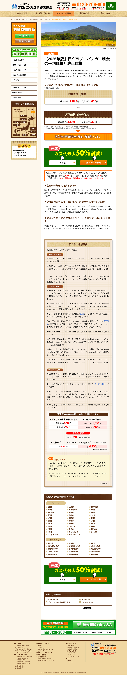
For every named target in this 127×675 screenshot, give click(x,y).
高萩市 (93, 512)
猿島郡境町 (95, 555)
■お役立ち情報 (41, 655)
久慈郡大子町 (96, 546)
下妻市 (50, 532)
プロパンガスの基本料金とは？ (23, 649)
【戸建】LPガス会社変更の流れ (23, 656)
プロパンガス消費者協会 (54, 673)
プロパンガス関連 (19, 75)
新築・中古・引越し (19, 65)
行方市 (93, 515)
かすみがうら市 (75, 535)
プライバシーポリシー (73, 656)
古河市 (50, 529)
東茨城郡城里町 (53, 546)
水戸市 (50, 510)
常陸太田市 (73, 510)
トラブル (15, 80)
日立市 (93, 524)
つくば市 (94, 532)
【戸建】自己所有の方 (21, 658)
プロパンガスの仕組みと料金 (23, 651)
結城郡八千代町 (53, 552)
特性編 (38, 647)
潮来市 (71, 524)
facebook (69, 662)
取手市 (71, 529)
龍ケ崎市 (51, 512)
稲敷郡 (93, 543)
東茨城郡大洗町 (75, 546)
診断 (82, 314)
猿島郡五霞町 (74, 552)
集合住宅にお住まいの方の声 (45, 661)
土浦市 (71, 507)
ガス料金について (19, 70)
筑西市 (71, 518)
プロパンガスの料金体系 (21, 653)
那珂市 (71, 515)
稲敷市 (50, 521)
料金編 (38, 646)
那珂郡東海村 (74, 549)
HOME (19, 19)
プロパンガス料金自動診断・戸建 (59, 602)
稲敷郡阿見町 (96, 552)
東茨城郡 (51, 543)
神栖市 (71, 521)
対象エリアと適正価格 (63, 14)
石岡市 (93, 521)
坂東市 (50, 507)
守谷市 (93, 526)
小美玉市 (72, 526)
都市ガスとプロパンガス (21, 87)
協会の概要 (16, 97)
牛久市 (50, 524)
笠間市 (93, 518)
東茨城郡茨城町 (96, 549)
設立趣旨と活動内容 (42, 14)
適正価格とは (86, 600)
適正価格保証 (84, 14)
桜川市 (93, 510)
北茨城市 (94, 529)
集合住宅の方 (18, 669)
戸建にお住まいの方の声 (44, 659)
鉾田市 (50, 515)
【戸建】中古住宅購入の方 (22, 663)
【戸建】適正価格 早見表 (21, 646)
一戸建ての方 (71, 653)
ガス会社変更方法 (87, 602)
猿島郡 (71, 543)
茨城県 (46, 19)
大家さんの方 (18, 665)
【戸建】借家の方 (19, 660)
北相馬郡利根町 (53, 549)
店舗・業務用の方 (19, 667)
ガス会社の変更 (22, 14)
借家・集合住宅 (18, 92)
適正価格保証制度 (72, 649)
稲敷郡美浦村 (53, 555)
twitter (68, 660)
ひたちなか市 (74, 532)
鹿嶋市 (71, 512)
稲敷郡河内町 (74, 555)
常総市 (50, 526)
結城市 (50, 518)
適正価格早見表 (53, 600)
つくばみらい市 (53, 535)
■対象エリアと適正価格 (44, 653)
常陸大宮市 (95, 507)
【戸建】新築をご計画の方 (22, 662)
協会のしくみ (105, 14)
